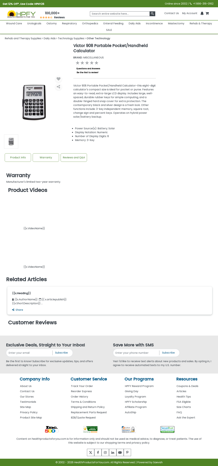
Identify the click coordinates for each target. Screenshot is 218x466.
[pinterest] (131, 452)
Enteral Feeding (113, 23)
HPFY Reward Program (139, 386)
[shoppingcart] (207, 13)
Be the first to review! (87, 72)
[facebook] (95, 452)
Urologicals (34, 23)
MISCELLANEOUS (88, 57)
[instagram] (104, 452)
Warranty (46, 157)
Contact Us (171, 13)
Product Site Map (31, 417)
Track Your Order (82, 386)
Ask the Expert (186, 417)
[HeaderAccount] (189, 13)
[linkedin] (113, 452)
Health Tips (184, 397)
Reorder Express (81, 391)
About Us (26, 386)
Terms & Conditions (83, 402)
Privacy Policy (29, 412)
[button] (34, 212)
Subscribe (61, 353)
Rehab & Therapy (201, 23)
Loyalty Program (135, 397)
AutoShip (130, 412)
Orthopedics (90, 23)
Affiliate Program (136, 407)
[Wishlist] (58, 79)
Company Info (35, 379)
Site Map (25, 407)
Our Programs (139, 379)
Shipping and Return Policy (88, 407)
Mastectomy (176, 23)
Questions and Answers (88, 68)
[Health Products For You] (21, 13)
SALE (109, 30)
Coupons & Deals (187, 386)
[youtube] (122, 452)
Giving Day (131, 391)
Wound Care (14, 23)
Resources (186, 379)
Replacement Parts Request (89, 412)
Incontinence (154, 23)
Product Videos (27, 190)
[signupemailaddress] (29, 353)
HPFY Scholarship (136, 402)
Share (17, 310)
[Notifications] (202, 13)
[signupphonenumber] (136, 353)
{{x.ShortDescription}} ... (27, 303)
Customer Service (89, 379)
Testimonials (28, 402)
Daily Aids (135, 23)
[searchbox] (122, 13)
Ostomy (51, 23)
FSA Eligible (184, 402)
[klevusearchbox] (152, 13)
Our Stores (27, 397)
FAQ (179, 412)
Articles (181, 391)
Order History (79, 397)
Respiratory (69, 23)
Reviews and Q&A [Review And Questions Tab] (74, 157)
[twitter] (86, 452)
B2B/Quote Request (83, 417)
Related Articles (26, 279)
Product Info (18, 157)
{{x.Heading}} (21, 293)
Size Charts (184, 407)
